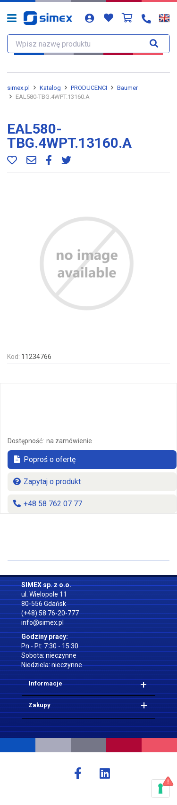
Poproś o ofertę (44, 459)
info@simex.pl (42, 622)
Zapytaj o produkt (46, 481)
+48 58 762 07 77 (47, 503)
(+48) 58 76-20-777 (50, 613)
